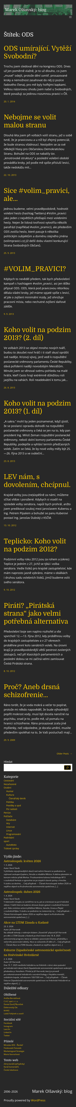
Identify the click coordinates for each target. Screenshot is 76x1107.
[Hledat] (67, 767)
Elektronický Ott (10, 1007)
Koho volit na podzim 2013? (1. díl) (37, 407)
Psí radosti (11, 809)
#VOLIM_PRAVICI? (35, 269)
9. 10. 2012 (9, 589)
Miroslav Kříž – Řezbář (13, 1045)
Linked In (7, 1032)
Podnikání (9, 837)
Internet (10, 826)
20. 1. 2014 (9, 101)
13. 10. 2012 (10, 525)
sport (6, 841)
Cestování (9, 780)
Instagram (8, 1026)
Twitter (7, 1035)
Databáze (11, 819)
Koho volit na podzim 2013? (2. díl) (37, 333)
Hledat (8, 762)
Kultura (10, 794)
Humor (9, 791)
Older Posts (64, 754)
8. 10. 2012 (9, 671)
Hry (8, 823)
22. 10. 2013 (10, 174)
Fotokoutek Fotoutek (12, 1048)
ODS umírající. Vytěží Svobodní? (37, 52)
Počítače (8, 816)
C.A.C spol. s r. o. (11, 1001)
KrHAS (6, 1010)
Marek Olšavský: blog (25, 10)
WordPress (38, 1100)
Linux (9, 830)
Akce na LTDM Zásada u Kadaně (26, 922)
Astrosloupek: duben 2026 (22, 891)
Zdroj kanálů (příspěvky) (14, 1064)
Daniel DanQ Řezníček (13, 1004)
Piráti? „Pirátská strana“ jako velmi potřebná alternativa (36, 613)
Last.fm (7, 1029)
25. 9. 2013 (9, 252)
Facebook (8, 1023)
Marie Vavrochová (12, 1054)
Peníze (7, 812)
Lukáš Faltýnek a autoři (14, 1013)
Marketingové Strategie (14, 1051)
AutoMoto (11, 844)
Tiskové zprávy (11, 848)
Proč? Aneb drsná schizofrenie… (32, 691)
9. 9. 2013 (9, 313)
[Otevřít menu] (70, 17)
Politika (10, 802)
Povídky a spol (13, 805)
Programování (13, 834)
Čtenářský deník (17, 798)
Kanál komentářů (11, 1066)
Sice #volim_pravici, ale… (36, 194)
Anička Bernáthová (12, 998)
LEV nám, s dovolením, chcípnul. (37, 480)
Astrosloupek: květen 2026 (22, 861)
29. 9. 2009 (9, 739)
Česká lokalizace (11, 1070)
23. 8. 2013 (9, 461)
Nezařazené (10, 784)
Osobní (7, 787)
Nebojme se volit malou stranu (30, 121)
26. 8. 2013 (9, 387)
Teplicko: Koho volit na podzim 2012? (35, 545)
